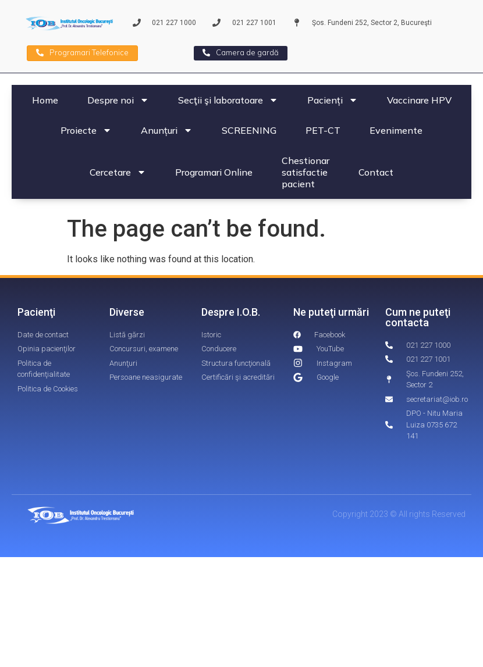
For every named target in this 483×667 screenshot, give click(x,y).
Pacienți (332, 100)
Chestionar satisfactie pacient (305, 172)
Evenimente (396, 130)
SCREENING (249, 130)
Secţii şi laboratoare (228, 100)
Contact (375, 172)
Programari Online (214, 172)
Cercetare (118, 172)
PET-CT (323, 130)
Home (45, 100)
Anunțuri (167, 130)
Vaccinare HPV (419, 100)
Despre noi (118, 100)
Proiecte (86, 130)
